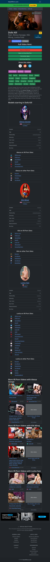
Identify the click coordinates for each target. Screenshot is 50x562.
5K (40, 33)
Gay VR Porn (34, 540)
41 (40, 210)
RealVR (16, 162)
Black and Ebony (23, 75)
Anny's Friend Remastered (33, 485)
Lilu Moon (15, 463)
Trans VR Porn (33, 538)
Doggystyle (32, 78)
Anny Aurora (30, 487)
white (39, 137)
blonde (39, 301)
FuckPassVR (18, 343)
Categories (16, 542)
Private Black (18, 175)
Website (25, 41)
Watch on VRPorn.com (25, 47)
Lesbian (11, 84)
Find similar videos (25, 56)
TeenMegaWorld (19, 375)
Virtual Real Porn (16, 41)
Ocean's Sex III (13, 458)
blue (40, 142)
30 (40, 293)
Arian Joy (18, 460)
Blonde (31, 75)
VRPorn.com (18, 155)
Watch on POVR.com (25, 50)
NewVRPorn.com (13, 2)
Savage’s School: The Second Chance (18, 416)
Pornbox (17, 178)
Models (16, 538)
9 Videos (25, 204)
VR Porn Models (29, 530)
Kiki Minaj (20, 71)
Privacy (34, 549)
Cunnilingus (24, 78)
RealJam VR (17, 350)
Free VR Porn (34, 542)
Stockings (32, 84)
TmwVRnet (17, 345)
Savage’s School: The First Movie (35, 395)
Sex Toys (26, 84)
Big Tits (15, 75)
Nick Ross (15, 465)
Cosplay (17, 78)
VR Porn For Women (34, 536)
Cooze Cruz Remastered (15, 485)
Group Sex (23, 81)
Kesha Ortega (16, 462)
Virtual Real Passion (19, 341)
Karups (16, 370)
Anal (10, 75)
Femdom (11, 81)
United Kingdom (37, 134)
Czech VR (17, 242)
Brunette (11, 78)
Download (38, 36)
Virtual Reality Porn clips (35, 528)
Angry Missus (30, 439)
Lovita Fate (27, 71)
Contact (16, 547)
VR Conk (17, 354)
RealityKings (18, 258)
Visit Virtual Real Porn (25, 59)
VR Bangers (17, 327)
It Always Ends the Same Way (16, 504)
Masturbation (18, 84)
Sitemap (34, 547)
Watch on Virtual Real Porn (25, 53)
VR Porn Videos (16, 536)
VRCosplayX (18, 164)
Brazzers (17, 173)
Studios (16, 540)
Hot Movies (17, 180)
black (39, 140)
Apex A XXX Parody (14, 439)
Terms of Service (34, 551)
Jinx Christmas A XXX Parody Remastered (19, 395)
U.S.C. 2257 (34, 553)
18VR (16, 332)
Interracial (37, 81)
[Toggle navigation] (40, 2)
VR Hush (17, 348)
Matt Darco (16, 419)
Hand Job (30, 81)
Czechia (39, 296)
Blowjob (37, 75)
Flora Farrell (12, 505)
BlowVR (16, 339)
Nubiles (16, 373)
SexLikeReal (18, 159)
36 (40, 132)
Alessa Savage (12, 71)
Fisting (17, 81)
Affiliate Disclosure (33, 554)
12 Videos (25, 125)
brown (39, 221)
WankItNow (17, 263)
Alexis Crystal (12, 460)
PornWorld (17, 256)
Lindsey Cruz (12, 487)
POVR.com (17, 157)
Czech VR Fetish (18, 352)
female (39, 129)
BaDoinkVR (17, 325)
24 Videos (25, 286)
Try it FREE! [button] (33, 5)
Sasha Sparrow (18, 441)
